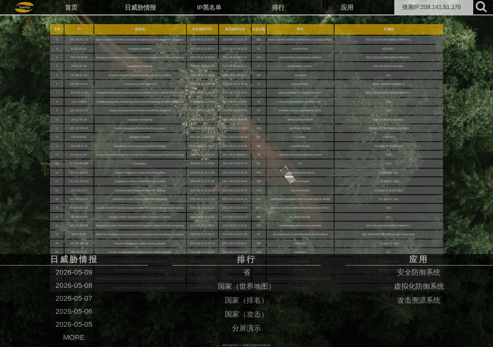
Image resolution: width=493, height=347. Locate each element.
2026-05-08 (73, 285)
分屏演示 (246, 328)
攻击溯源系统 (419, 300)
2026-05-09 (73, 272)
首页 (71, 7)
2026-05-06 (73, 311)
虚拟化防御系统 (419, 286)
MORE (74, 337)
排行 (278, 7)
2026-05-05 (73, 324)
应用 (347, 7)
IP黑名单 (209, 7)
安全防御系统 (419, 272)
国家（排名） (246, 300)
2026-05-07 (73, 298)
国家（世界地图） (246, 286)
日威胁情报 (140, 7)
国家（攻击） (246, 314)
